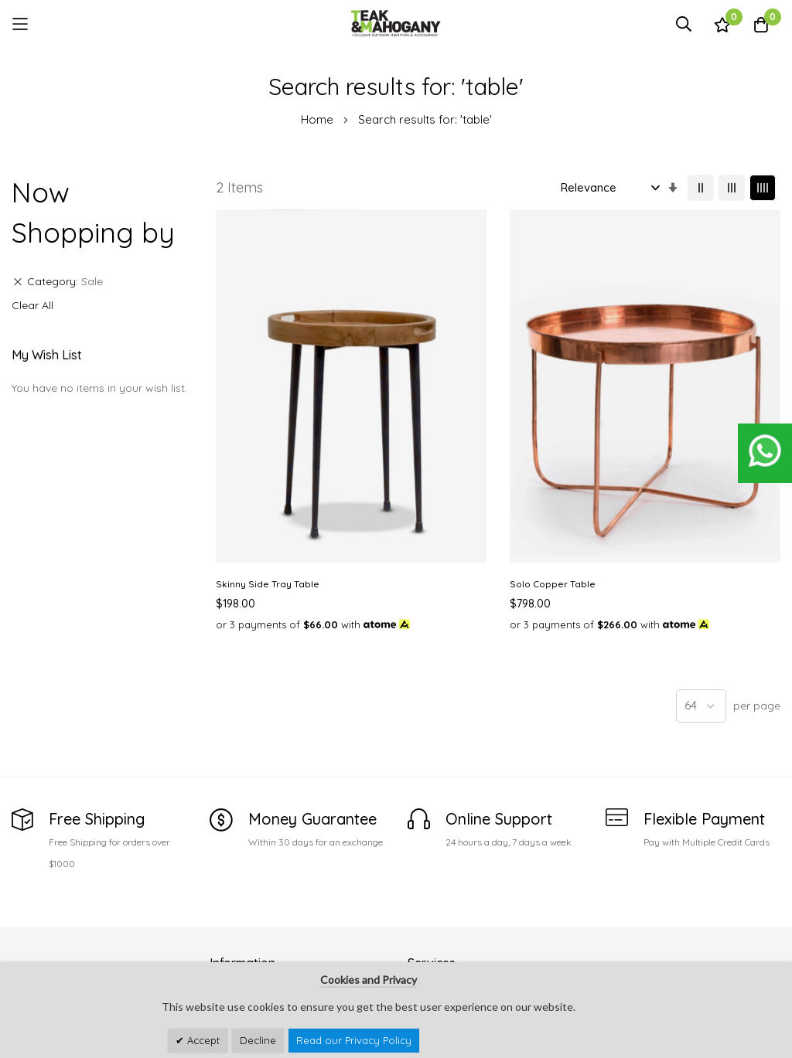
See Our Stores (50, 885)
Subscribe (758, 908)
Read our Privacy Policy (353, 1040)
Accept (202, 1040)
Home (318, 119)
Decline (258, 1040)
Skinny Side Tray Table (267, 395)
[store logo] (396, 23)
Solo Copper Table (406, 395)
